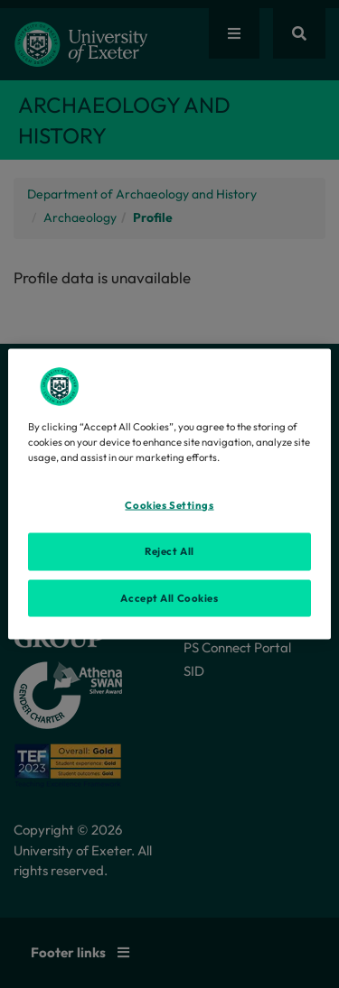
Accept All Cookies (169, 597)
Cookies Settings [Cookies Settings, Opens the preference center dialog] (169, 504)
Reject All (169, 550)
